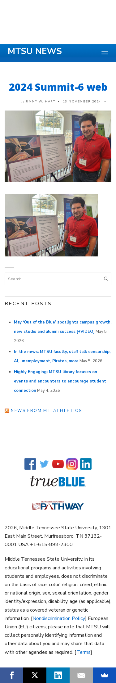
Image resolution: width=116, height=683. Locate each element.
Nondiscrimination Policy (58, 618)
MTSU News (35, 51)
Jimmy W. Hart (40, 101)
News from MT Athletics (46, 411)
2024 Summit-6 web (58, 86)
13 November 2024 (82, 101)
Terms (83, 652)
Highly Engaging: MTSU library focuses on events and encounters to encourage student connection (60, 381)
